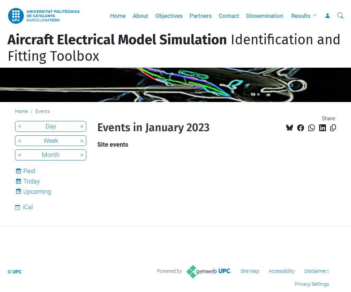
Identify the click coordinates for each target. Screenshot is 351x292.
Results (301, 15)
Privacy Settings (312, 284)
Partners (201, 15)
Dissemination (264, 15)
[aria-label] (340, 16)
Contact (229, 15)
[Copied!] (333, 128)
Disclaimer (315, 271)
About (140, 15)
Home (118, 15)
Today (31, 181)
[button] (316, 16)
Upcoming (37, 191)
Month (51, 154)
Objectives (169, 15)
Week (51, 140)
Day (51, 126)
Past (29, 171)
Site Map (250, 271)
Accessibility (282, 271)
